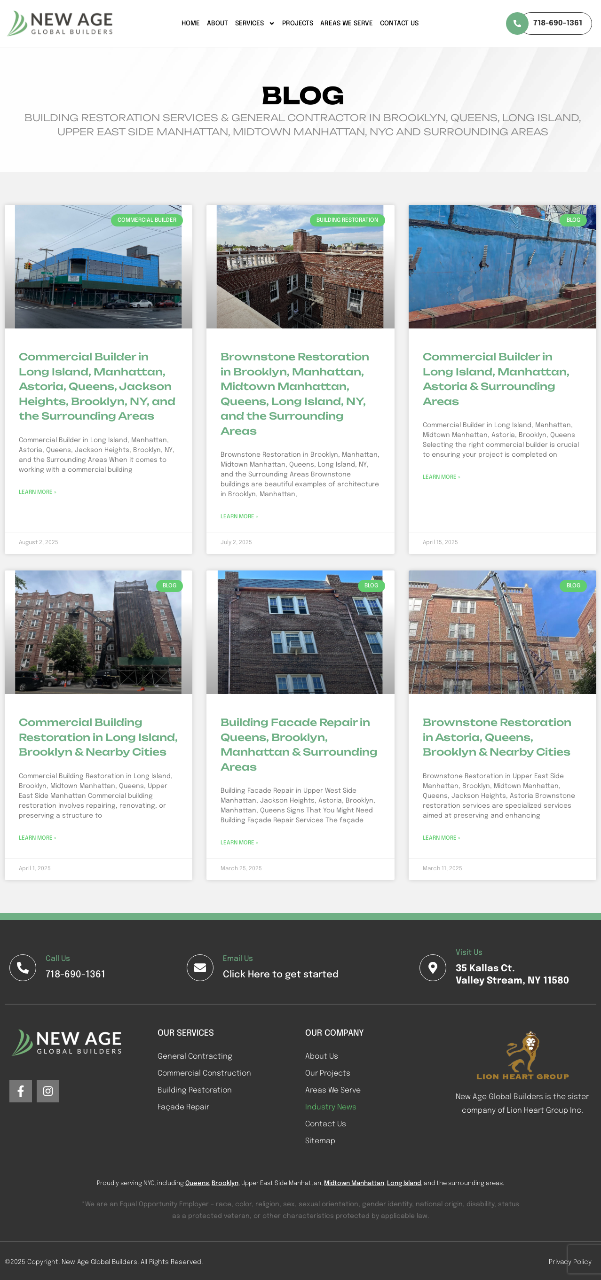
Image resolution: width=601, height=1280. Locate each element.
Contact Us (399, 23)
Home (191, 23)
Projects (297, 23)
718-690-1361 (75, 975)
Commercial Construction (204, 1073)
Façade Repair (183, 1107)
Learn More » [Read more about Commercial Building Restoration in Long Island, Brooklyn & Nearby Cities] (37, 838)
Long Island (404, 1183)
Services (255, 23)
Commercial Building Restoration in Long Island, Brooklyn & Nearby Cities (98, 737)
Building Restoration (195, 1090)
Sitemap (320, 1141)
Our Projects (327, 1073)
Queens (197, 1183)
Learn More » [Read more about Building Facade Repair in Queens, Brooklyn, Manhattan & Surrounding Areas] (239, 843)
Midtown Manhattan (354, 1183)
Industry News (330, 1107)
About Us (321, 1057)
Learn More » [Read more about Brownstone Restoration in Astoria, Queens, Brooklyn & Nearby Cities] (441, 838)
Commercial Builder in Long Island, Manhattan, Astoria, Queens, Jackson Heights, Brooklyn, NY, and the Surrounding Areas (97, 386)
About (217, 23)
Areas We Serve (346, 23)
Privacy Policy (570, 1262)
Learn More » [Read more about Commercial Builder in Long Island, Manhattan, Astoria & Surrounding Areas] (441, 477)
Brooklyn (225, 1183)
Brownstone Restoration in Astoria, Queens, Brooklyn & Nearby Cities (497, 737)
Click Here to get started (281, 975)
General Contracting (195, 1057)
